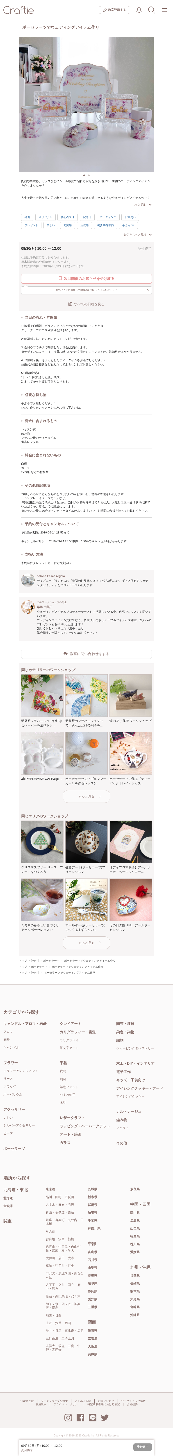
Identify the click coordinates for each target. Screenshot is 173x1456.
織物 (119, 1040)
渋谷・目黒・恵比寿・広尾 (65, 1330)
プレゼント (31, 225)
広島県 (135, 1220)
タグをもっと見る (137, 234)
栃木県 (92, 1197)
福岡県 (135, 1275)
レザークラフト (72, 1118)
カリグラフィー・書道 (78, 1032)
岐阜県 (92, 1283)
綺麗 (27, 217)
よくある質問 (83, 1401)
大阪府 (92, 1346)
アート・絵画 (70, 1134)
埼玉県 (92, 1213)
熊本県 (135, 1291)
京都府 (92, 1338)
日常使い (130, 217)
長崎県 (135, 1283)
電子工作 (123, 1072)
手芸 (63, 1063)
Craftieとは (27, 1401)
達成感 (84, 225)
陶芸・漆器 (125, 1024)
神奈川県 (94, 1228)
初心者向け (67, 217)
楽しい (51, 225)
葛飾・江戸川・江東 (60, 1266)
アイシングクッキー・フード (139, 1088)
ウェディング (108, 217)
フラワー (10, 1063)
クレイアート (70, 1024)
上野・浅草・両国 (58, 1323)
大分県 (135, 1299)
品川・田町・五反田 (60, 1197)
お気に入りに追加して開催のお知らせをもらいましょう (102, 290)
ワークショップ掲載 (133, 1401)
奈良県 (135, 1189)
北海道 (8, 1198)
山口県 (135, 1228)
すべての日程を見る (86, 304)
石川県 (92, 1260)
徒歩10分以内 (105, 225)
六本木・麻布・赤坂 (60, 1204)
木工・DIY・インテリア (135, 1063)
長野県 (92, 1275)
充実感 (68, 225)
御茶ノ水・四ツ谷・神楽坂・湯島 (63, 1306)
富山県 (92, 1252)
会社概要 (132, 1404)
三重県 (92, 1307)
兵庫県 (92, 1354)
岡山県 (135, 1213)
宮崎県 (135, 1307)
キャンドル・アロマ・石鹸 (25, 1024)
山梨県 (92, 1268)
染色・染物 (125, 1032)
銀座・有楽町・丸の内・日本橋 (65, 1222)
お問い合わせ (106, 1401)
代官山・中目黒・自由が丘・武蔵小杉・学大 (63, 1248)
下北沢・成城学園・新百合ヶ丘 (65, 1275)
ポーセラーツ (14, 1149)
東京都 (50, 1189)
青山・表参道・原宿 (60, 1212)
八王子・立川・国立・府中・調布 (63, 1286)
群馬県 (92, 1205)
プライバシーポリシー (66, 1404)
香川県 (135, 1244)
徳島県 (135, 1236)
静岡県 (92, 1291)
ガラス (65, 1143)
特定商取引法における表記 (103, 1404)
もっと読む (142, 204)
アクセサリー (14, 1109)
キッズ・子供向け (130, 1080)
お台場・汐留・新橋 (60, 1239)
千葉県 (92, 1220)
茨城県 (92, 1189)
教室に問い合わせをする (86, 654)
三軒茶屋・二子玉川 (60, 1338)
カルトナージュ (128, 1111)
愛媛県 (135, 1252)
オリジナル (45, 217)
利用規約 (41, 1404)
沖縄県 (135, 1315)
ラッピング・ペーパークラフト (85, 1126)
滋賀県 (92, 1330)
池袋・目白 (53, 1315)
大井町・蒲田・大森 (60, 1258)
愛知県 (92, 1299)
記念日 (87, 217)
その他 (121, 1143)
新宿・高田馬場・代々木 (63, 1296)
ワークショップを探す (54, 1401)
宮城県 (8, 1206)
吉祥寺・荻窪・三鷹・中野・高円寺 (63, 1348)
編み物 (121, 1120)
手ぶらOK (128, 225)
